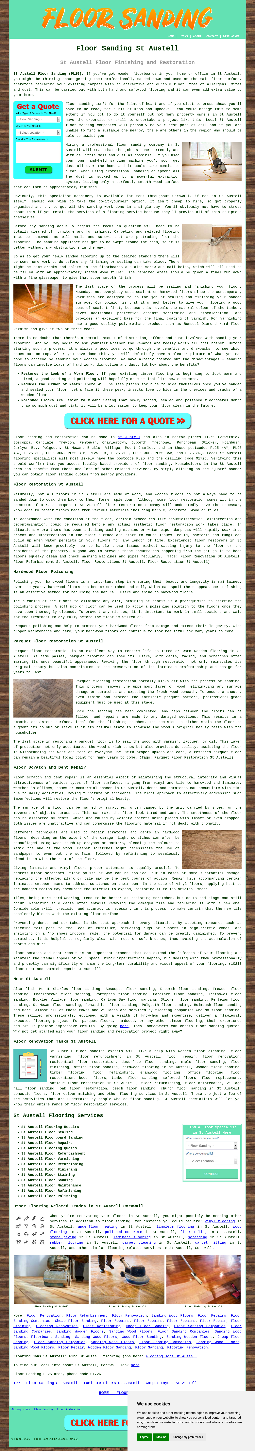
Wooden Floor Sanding (109, 1347)
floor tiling (193, 1232)
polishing (23, 607)
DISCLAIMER (231, 36)
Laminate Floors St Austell (111, 1383)
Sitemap (16, 1409)
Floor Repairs (212, 1316)
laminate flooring (132, 1237)
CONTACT (212, 36)
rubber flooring (66, 1243)
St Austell (129, 437)
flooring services (138, 1094)
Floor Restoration (69, 1409)
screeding (197, 1237)
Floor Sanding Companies (200, 1326)
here (124, 1026)
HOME (171, 36)
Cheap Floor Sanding (75, 1321)
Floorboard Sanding (50, 1337)
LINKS (183, 36)
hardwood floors (64, 587)
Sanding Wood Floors (172, 1316)
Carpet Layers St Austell (171, 1383)
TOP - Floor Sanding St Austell (45, 1383)
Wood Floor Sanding (142, 1337)
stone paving (63, 1237)
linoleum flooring (175, 1227)
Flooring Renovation (57, 1326)
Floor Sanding (149, 1347)
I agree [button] (144, 1437)
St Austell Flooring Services (58, 1116)
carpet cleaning (139, 1243)
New (28, 1409)
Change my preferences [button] (188, 1437)
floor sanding (131, 145)
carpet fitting (210, 1243)
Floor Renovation (44, 1316)
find (29, 989)
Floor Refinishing (101, 1326)
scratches (23, 939)
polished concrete (123, 1232)
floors (80, 868)
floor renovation (220, 1057)
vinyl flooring (220, 1221)
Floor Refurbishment (86, 1316)
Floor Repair (213, 1321)
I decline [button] (161, 1437)
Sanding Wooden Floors (80, 1332)
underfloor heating (98, 1227)
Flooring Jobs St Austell (171, 1356)
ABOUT (197, 36)
